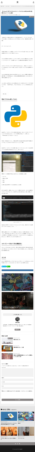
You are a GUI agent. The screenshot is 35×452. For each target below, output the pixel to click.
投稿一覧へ (17, 329)
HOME (3, 6)
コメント (3, 367)
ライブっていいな (21, 438)
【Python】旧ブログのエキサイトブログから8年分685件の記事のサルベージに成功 (9, 424)
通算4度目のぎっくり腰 (19, 347)
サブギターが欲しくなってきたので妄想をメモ (8, 439)
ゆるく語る (7, 6)
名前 (3, 377)
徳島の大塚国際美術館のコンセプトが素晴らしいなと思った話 (23, 356)
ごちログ (20, 449)
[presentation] (10, 395)
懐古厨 (19, 423)
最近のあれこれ (17, 339)
